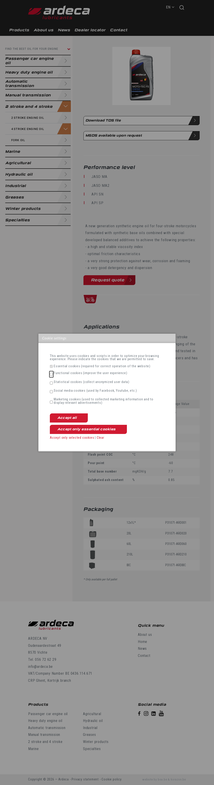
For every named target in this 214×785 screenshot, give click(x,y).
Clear (100, 438)
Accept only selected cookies (72, 438)
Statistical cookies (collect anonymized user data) (91, 382)
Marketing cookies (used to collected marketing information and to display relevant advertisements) (103, 401)
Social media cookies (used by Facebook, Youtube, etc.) (95, 390)
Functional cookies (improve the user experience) (90, 373)
